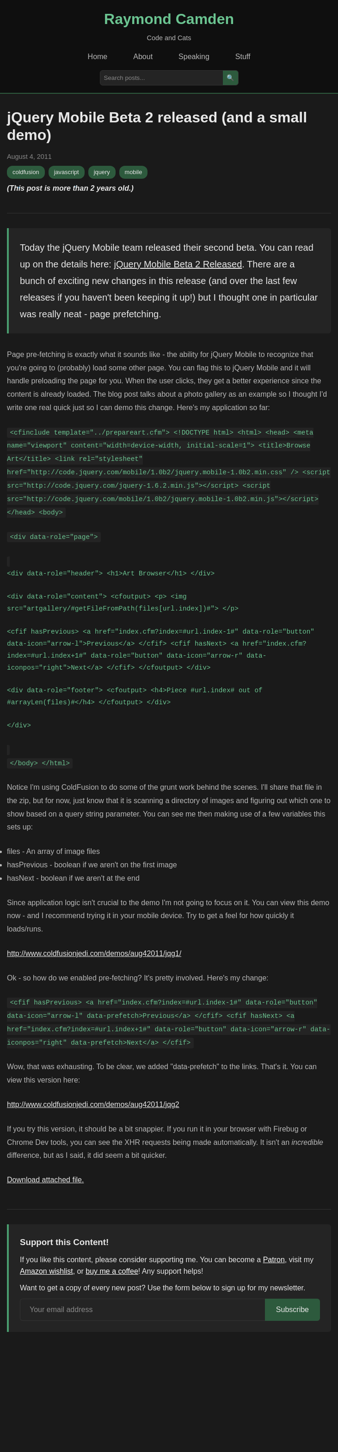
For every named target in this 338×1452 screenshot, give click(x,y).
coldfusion (25, 172)
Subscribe (292, 1309)
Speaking (193, 56)
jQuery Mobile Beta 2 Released (178, 264)
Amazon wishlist (46, 1271)
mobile (133, 172)
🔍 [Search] (230, 77)
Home (98, 56)
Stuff (243, 56)
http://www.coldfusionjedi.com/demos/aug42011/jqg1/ (94, 953)
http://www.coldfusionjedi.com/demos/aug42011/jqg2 (93, 1104)
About (143, 56)
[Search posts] (161, 78)
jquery (102, 172)
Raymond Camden (169, 19)
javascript (66, 172)
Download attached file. (45, 1180)
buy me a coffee (112, 1271)
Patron (274, 1260)
